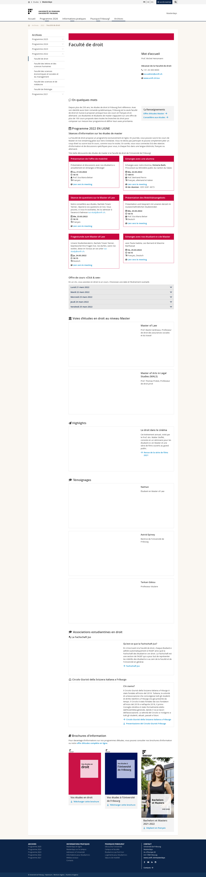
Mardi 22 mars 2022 (80, 292)
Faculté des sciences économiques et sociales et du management (46, 74)
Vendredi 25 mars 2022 (81, 306)
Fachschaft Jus (133, 666)
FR (144, 2)
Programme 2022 (48, 54)
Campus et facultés (112, 849)
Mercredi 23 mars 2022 (81, 297)
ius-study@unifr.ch (96, 212)
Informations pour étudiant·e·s (78, 855)
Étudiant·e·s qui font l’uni (114, 852)
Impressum (48, 875)
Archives (118, 18)
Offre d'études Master (153, 113)
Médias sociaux (72, 857)
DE (148, 2)
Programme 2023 (48, 49)
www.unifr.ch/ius (152, 78)
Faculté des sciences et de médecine (45, 83)
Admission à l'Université (75, 852)
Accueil (31, 18)
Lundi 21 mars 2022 (80, 287)
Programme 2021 (48, 94)
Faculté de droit (41, 58)
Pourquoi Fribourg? (100, 18)
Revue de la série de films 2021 (156, 454)
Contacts (69, 860)
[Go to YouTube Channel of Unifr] (148, 862)
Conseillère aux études (154, 117)
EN (152, 2)
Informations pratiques (74, 18)
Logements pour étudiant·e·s (116, 855)
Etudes (36, 2)
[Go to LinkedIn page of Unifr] (152, 862)
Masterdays (47, 2)
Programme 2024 (48, 44)
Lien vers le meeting (82, 184)
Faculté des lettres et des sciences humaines (45, 65)
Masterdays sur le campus (76, 849)
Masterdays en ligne (74, 846)
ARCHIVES (32, 844)
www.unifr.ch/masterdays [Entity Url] (154, 857)
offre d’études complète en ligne (92, 743)
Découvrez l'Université (113, 846)
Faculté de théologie (43, 89)
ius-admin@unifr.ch (153, 74)
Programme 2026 (49, 18)
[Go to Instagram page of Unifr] (155, 862)
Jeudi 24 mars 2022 (80, 301)
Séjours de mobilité (112, 857)
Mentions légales (59, 875)
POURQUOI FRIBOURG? (114, 844)
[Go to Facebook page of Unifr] (144, 862)
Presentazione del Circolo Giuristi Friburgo (146, 723)
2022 (42, 25)
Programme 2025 (48, 39)
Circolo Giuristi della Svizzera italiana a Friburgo (148, 719)
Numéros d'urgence (72, 875)
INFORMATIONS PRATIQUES (77, 844)
